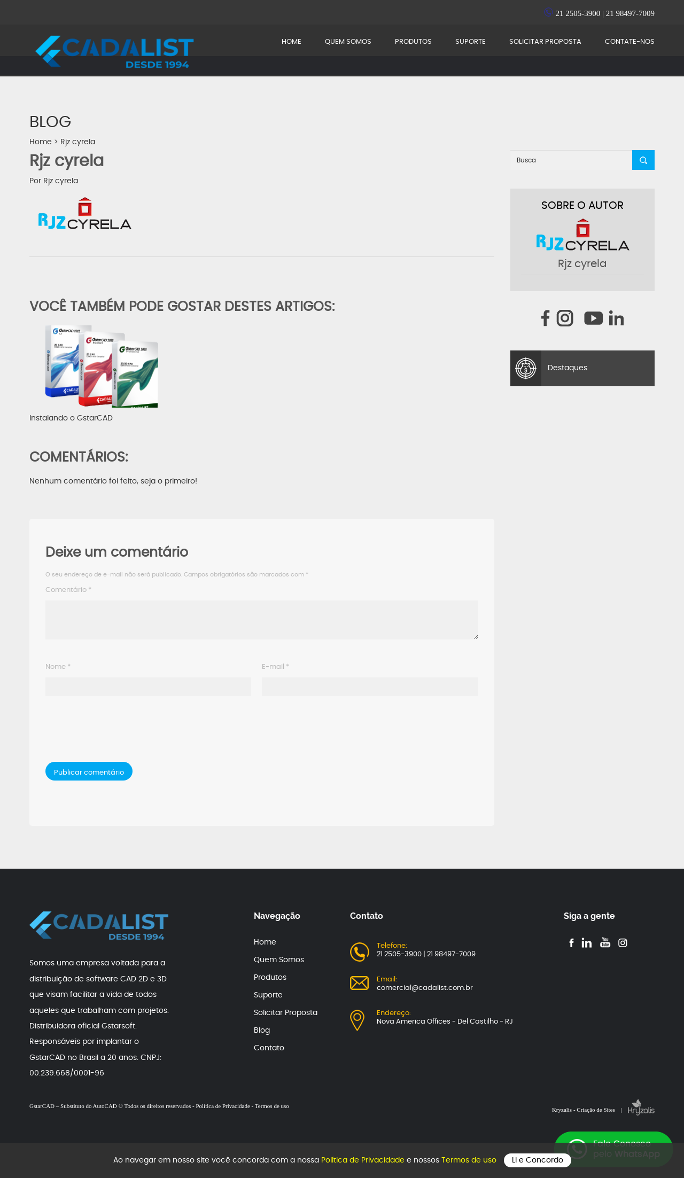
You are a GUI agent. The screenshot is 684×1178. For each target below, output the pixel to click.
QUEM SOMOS (348, 41)
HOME (291, 41)
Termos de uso (470, 1160)
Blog (262, 1030)
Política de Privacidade (364, 1160)
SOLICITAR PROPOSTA (545, 41)
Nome (58, 667)
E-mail (275, 667)
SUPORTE (470, 41)
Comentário (68, 590)
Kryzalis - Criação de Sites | (603, 1109)
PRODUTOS (413, 41)
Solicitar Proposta (285, 1013)
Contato (269, 1048)
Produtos (270, 977)
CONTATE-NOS (630, 41)
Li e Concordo (537, 1160)
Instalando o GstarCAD (101, 374)
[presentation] (118, 733)
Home (40, 142)
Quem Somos (279, 960)
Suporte (268, 995)
